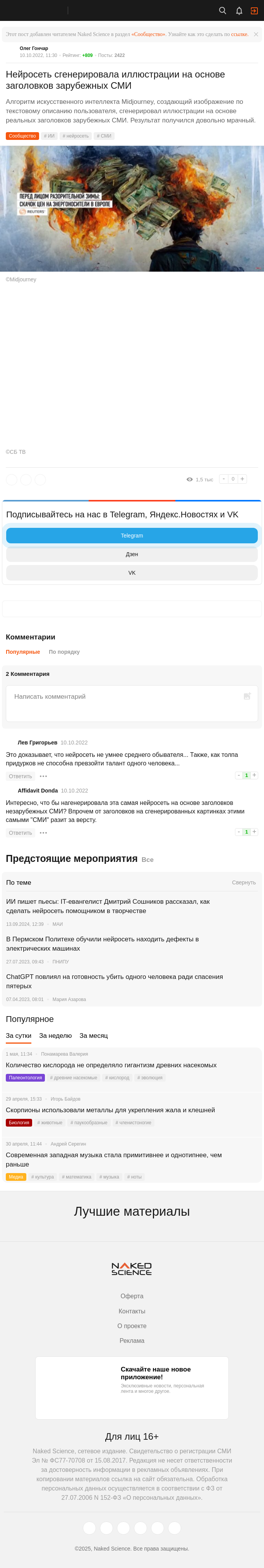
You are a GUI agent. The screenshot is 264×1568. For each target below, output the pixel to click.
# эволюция (150, 1077)
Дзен (74, 554)
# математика (76, 1177)
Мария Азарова (69, 999)
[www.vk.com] (106, 1528)
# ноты (134, 1177)
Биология (19, 1122)
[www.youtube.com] (123, 1528)
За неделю (55, 1035)
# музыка (109, 1177)
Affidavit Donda (38, 790)
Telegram (76, 535)
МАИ (58, 924)
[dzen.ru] (140, 1528)
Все (148, 859)
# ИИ (49, 136)
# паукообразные (88, 1122)
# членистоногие (133, 1122)
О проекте (131, 1326)
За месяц (94, 1035)
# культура (42, 1177)
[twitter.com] (89, 1528)
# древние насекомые (73, 1077)
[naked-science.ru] (174, 1528)
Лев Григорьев (37, 742)
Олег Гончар (34, 48)
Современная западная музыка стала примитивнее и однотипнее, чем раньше (114, 1159)
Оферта (131, 1296)
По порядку (64, 652)
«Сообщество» (148, 34)
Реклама (132, 1340)
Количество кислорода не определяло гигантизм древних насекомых (111, 1065)
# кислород (117, 1077)
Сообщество (22, 136)
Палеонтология (25, 1077)
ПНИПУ (61, 962)
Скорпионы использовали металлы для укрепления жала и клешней (111, 1110)
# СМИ (104, 136)
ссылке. (240, 34)
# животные (49, 1122)
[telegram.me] (157, 1528)
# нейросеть (76, 136)
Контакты (131, 1311)
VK (72, 572)
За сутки (18, 1035)
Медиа (16, 1177)
